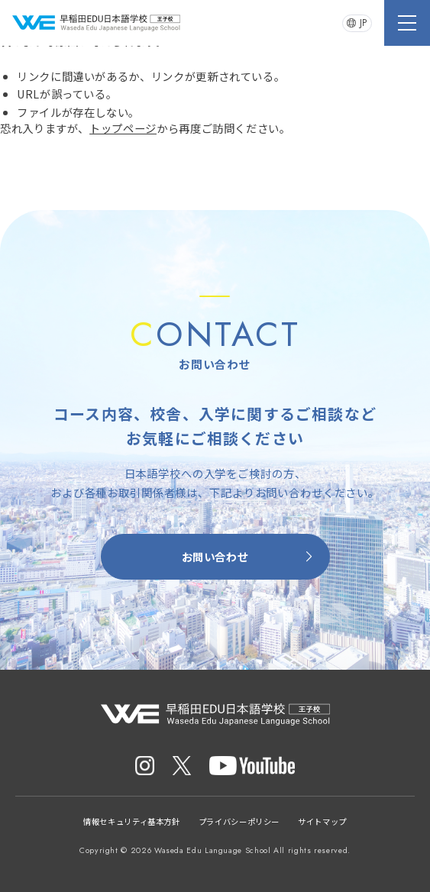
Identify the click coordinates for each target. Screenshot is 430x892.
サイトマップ (322, 821)
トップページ (123, 128)
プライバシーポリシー (239, 821)
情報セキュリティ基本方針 (131, 821)
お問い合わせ (249, 556)
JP (357, 23)
